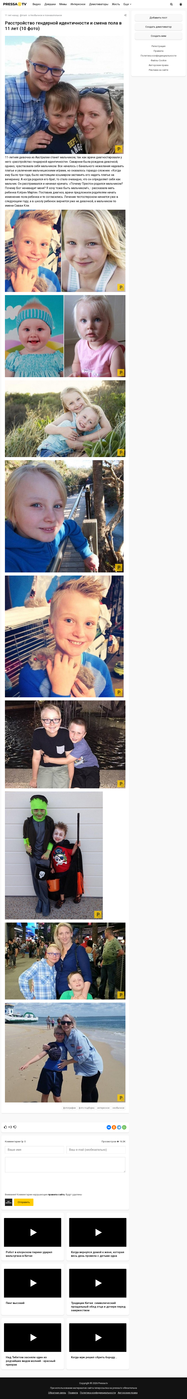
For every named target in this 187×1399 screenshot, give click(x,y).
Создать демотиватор (158, 26)
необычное (118, 1108)
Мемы (63, 4)
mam (24, 15)
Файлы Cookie (158, 60)
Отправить (24, 1202)
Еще (127, 4)
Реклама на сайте (158, 70)
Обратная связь (57, 1392)
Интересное (77, 4)
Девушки (50, 4)
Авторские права (158, 65)
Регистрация (158, 46)
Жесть (116, 4)
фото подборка (86, 1108)
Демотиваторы (98, 4)
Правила (158, 51)
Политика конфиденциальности (158, 55)
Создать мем (158, 35)
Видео (37, 4)
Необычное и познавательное (46, 15)
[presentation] (32, 1182)
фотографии (69, 1108)
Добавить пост (158, 17)
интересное (103, 1108)
